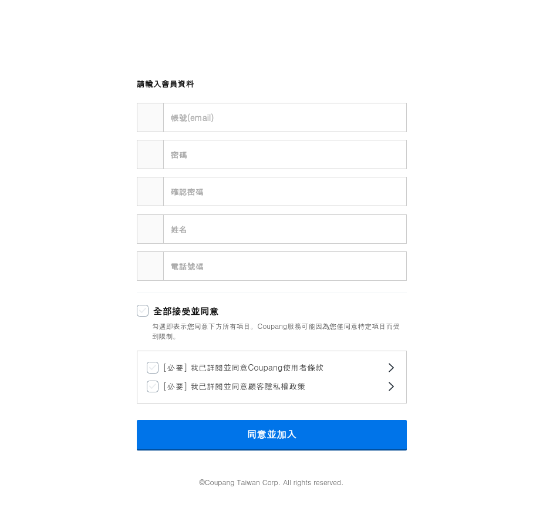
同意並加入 (271, 435)
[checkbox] (264, 311)
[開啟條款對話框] (391, 368)
